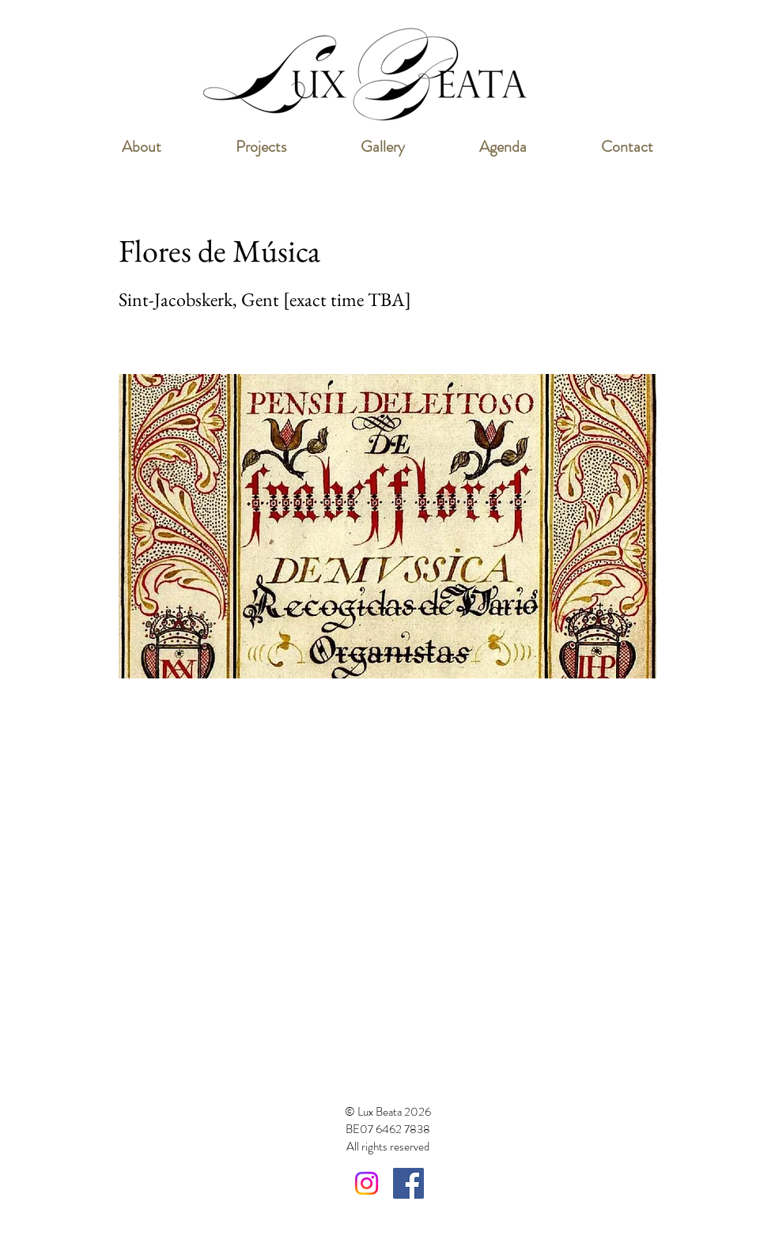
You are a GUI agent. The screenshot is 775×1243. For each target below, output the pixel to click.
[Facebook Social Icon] (408, 1183)
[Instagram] (366, 1183)
